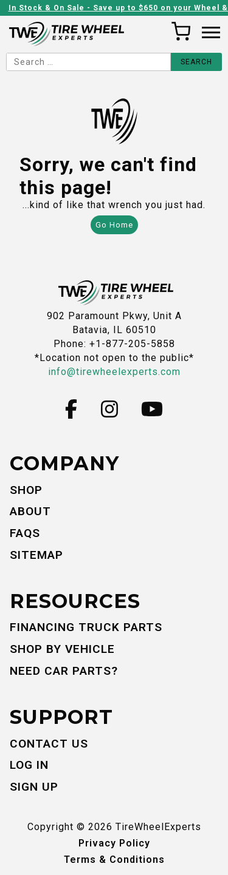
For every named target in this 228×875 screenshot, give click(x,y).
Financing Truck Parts (86, 627)
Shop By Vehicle (62, 649)
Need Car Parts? (64, 671)
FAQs (25, 533)
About (30, 511)
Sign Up (34, 787)
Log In (29, 765)
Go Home (114, 224)
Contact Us (49, 744)
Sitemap (36, 555)
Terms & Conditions (114, 859)
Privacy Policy (114, 843)
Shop (26, 490)
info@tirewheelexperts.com (114, 371)
